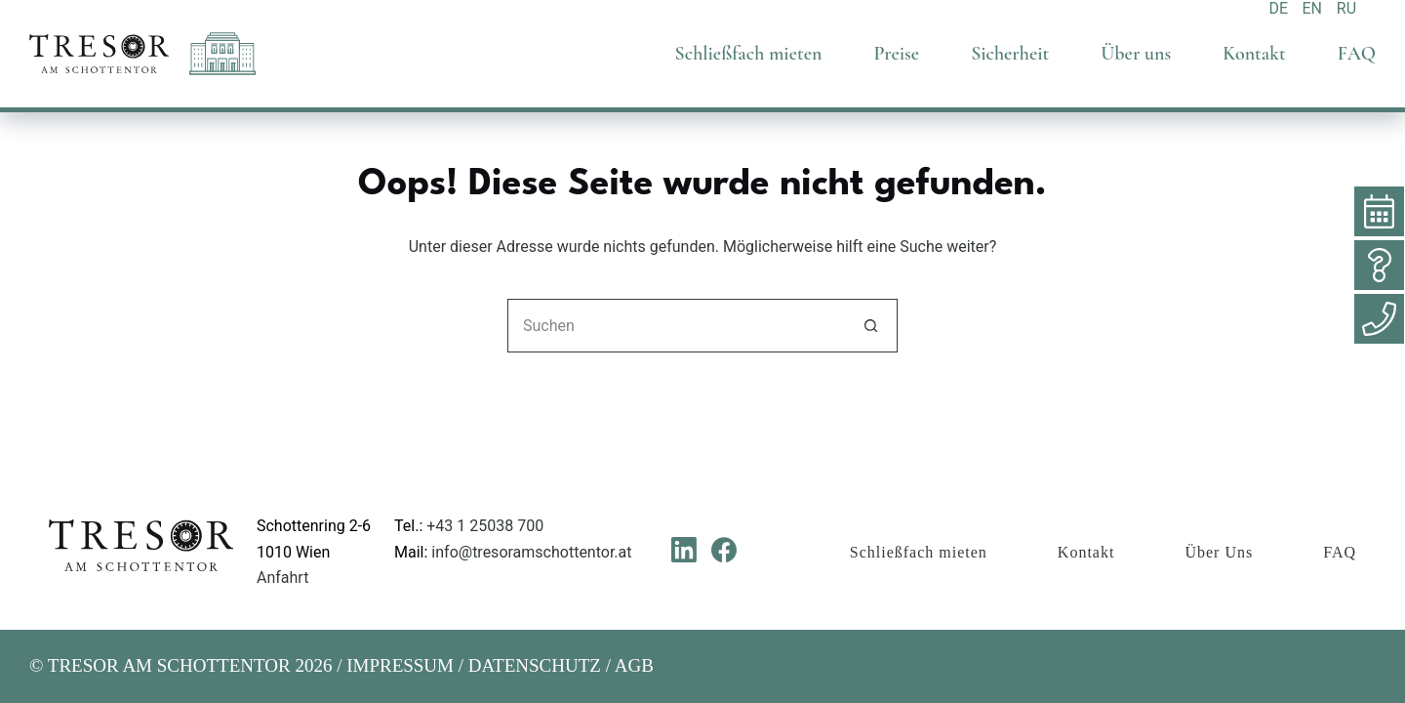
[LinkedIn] (684, 549)
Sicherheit (1010, 53)
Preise (896, 53)
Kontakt (1254, 53)
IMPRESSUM (400, 665)
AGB (634, 665)
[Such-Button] (871, 325)
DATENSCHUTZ (534, 665)
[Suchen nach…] (675, 325)
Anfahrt (282, 577)
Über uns (1136, 53)
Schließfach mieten (749, 53)
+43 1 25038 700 (484, 526)
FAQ (1357, 53)
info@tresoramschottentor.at (531, 552)
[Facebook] (724, 549)
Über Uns (1218, 552)
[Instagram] (764, 549)
